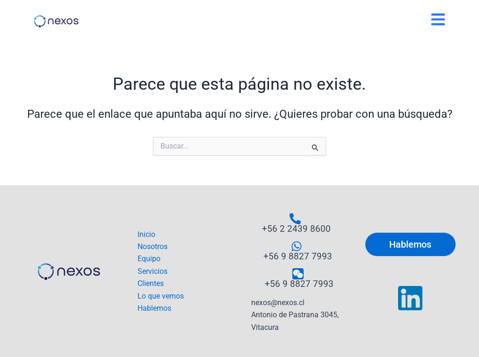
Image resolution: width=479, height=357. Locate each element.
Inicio (146, 234)
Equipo (149, 258)
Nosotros (152, 246)
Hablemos (154, 308)
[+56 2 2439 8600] (295, 223)
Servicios (152, 271)
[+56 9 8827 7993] (296, 250)
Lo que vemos (161, 296)
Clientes (151, 283)
